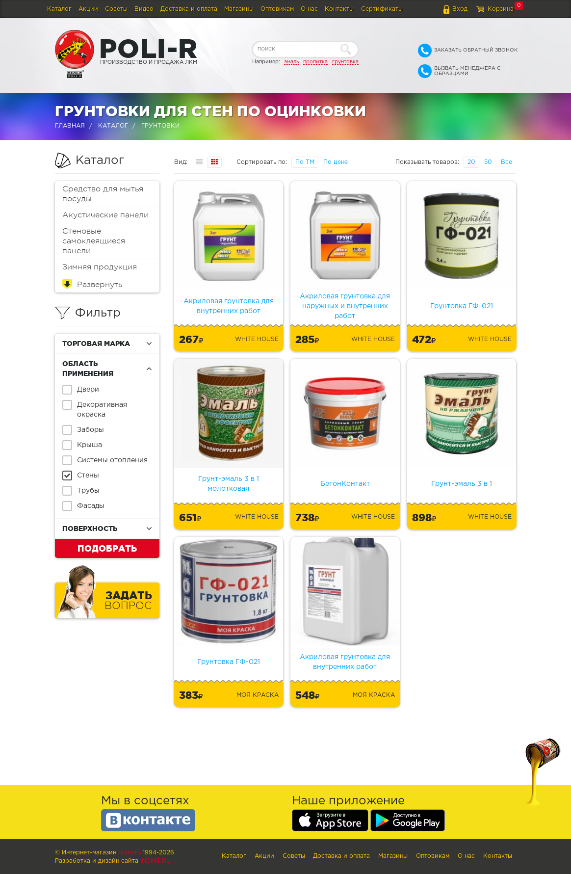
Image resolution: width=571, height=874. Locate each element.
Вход (459, 9)
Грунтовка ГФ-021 (461, 306)
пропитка (315, 61)
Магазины (239, 9)
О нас (309, 9)
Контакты (339, 9)
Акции (88, 9)
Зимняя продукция (99, 267)
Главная (70, 126)
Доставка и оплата (188, 9)
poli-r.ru (129, 852)
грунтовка (345, 61)
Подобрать (107, 548)
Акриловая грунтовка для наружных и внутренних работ (345, 306)
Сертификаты (382, 9)
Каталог (59, 9)
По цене (335, 162)
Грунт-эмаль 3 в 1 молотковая (228, 484)
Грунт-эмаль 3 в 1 (461, 484)
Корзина (501, 9)
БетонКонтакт (345, 484)
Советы (116, 9)
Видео (144, 9)
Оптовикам (277, 9)
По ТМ (304, 162)
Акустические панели (105, 215)
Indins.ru (155, 861)
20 (471, 162)
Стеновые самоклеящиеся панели (93, 241)
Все (506, 162)
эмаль (291, 61)
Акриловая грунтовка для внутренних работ (228, 306)
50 (488, 162)
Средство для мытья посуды (102, 194)
